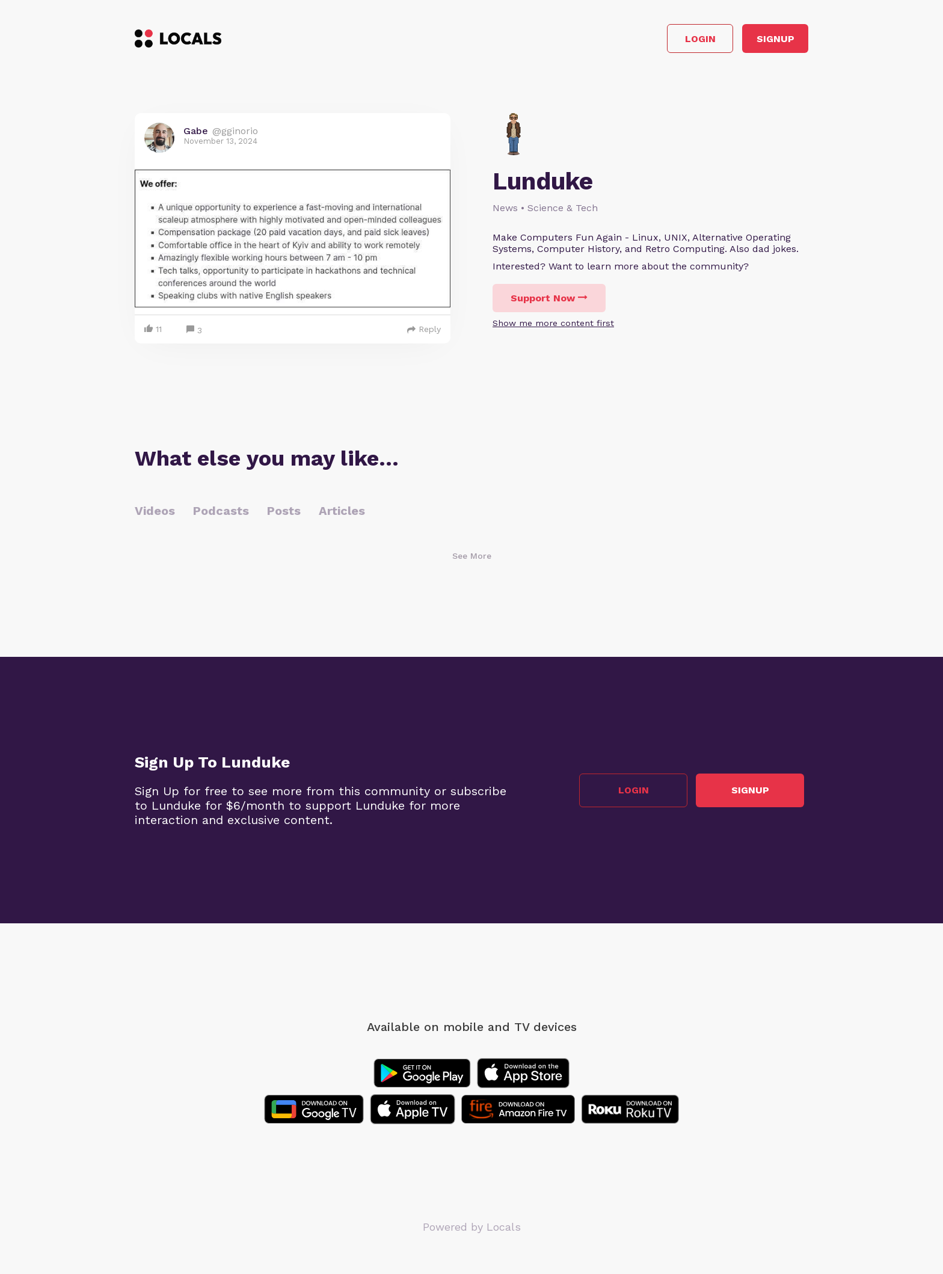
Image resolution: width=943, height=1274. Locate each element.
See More (471, 560)
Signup (754, 41)
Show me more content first (553, 328)
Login (637, 41)
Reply (424, 334)
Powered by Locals (472, 1231)
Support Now (549, 303)
